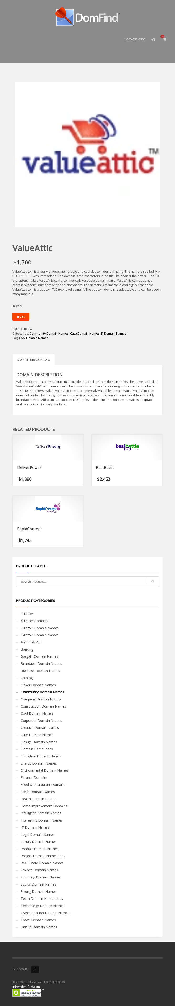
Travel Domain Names (38, 920)
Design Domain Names (39, 742)
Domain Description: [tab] (33, 359)
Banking (27, 649)
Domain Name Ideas (37, 749)
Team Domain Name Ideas (42, 898)
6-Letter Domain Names (40, 635)
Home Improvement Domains (44, 806)
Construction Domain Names (43, 706)
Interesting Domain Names (42, 820)
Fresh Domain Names (38, 791)
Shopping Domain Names (41, 877)
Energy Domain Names (39, 763)
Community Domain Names (49, 333)
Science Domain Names (39, 870)
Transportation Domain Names (45, 913)
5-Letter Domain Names (40, 628)
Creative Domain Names (40, 727)
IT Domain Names (113, 333)
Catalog (27, 677)
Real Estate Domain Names (42, 863)
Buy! (21, 316)
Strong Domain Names (39, 891)
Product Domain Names (39, 848)
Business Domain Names (40, 670)
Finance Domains (34, 777)
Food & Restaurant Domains (43, 784)
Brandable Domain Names (41, 663)
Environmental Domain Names (44, 770)
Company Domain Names (41, 699)
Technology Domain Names (42, 905)
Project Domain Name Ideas (43, 856)
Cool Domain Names (33, 338)
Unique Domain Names (39, 927)
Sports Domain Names (38, 884)
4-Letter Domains (34, 621)
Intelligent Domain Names (41, 813)
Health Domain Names (38, 799)
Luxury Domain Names (39, 841)
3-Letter (27, 613)
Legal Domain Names (38, 834)
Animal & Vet (31, 642)
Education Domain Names (41, 756)
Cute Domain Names (85, 333)
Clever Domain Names (38, 685)
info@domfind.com (26, 986)
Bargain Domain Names (39, 656)
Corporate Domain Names (41, 720)
